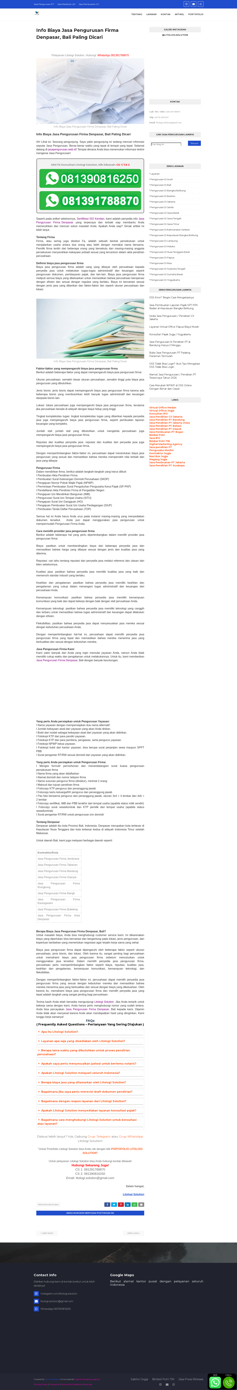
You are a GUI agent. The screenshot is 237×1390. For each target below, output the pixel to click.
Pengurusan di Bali (48, 1204)
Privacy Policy (41, 1384)
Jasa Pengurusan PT (44, 4)
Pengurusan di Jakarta (162, 201)
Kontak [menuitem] (165, 14)
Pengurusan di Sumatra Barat (166, 274)
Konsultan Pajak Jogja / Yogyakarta (170, 334)
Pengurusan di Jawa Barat (164, 212)
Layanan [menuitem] (151, 14)
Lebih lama (133, 1233)
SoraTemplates (52, 1378)
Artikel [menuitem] (179, 14)
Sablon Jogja (139, 1378)
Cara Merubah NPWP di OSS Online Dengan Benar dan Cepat (170, 387)
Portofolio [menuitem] (195, 14)
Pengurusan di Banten (162, 196)
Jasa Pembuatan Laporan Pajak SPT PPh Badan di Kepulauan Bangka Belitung (173, 307)
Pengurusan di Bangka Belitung (168, 190)
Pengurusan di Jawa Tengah (165, 218)
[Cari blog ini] (166, 144)
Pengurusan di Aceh (161, 179)
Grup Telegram (99, 1136)
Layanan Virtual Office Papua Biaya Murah (174, 326)
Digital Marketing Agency (87, 1378)
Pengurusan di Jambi (162, 207)
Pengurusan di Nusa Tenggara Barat (170, 252)
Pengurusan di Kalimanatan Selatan (170, 229)
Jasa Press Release (190, 1378)
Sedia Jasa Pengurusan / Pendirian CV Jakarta (171, 317)
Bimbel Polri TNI (163, 1378)
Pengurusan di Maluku (162, 246)
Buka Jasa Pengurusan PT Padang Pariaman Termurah (169, 354)
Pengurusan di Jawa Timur (164, 224)
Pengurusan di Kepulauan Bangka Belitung (174, 235)
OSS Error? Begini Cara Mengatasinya (171, 297)
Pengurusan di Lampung (164, 240)
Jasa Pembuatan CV (89, 4)
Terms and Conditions (71, 1384)
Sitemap (88, 1384)
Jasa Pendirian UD (66, 4)
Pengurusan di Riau (161, 263)
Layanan (155, 173)
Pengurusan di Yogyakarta (165, 280)
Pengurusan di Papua (162, 257)
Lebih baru (47, 1233)
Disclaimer (54, 1384)
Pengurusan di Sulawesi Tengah (167, 268)
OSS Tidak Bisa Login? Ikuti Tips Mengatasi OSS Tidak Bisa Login (174, 365)
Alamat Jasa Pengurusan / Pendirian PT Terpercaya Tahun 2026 (172, 376)
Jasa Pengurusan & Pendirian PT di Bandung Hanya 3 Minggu (169, 343)
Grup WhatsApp (131, 1136)
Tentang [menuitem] (136, 14)
